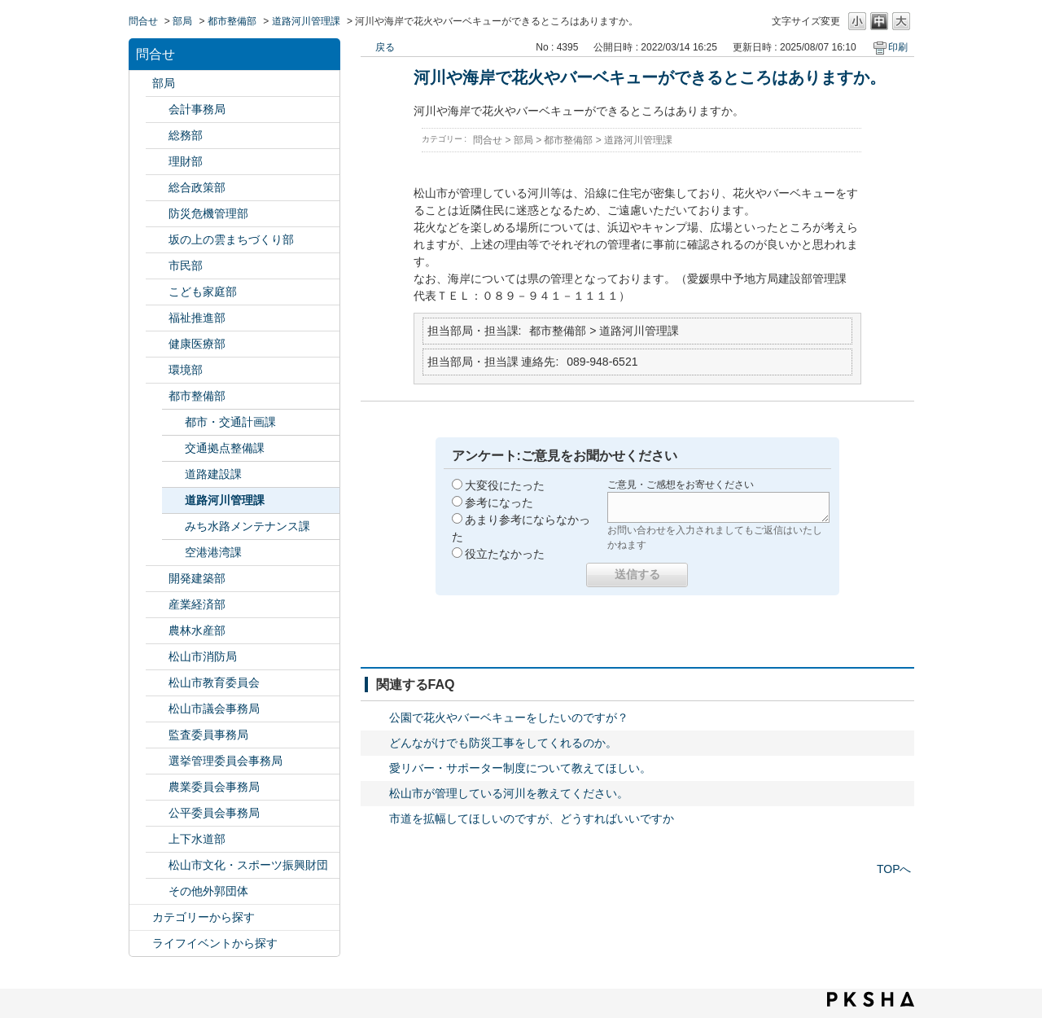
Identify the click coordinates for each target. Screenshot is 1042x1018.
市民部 (186, 265)
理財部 (186, 161)
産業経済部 (197, 604)
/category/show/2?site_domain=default (141, 917)
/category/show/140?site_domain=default (157, 656)
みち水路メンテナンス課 (247, 526)
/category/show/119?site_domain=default (141, 83)
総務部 (186, 135)
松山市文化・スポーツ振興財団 (248, 864)
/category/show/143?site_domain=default (157, 708)
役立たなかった (505, 553)
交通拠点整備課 (225, 447)
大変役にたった (505, 485)
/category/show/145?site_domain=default (157, 813)
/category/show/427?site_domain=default (157, 630)
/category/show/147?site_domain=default (157, 787)
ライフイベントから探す (215, 943)
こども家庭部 (203, 291)
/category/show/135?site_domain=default (157, 396)
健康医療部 (197, 343)
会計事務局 (197, 109)
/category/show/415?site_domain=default (157, 292)
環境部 (186, 369)
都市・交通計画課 (230, 421)
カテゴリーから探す (203, 917)
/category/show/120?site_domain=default (157, 109)
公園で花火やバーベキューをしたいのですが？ (508, 717)
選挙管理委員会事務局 (225, 760)
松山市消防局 (203, 656)
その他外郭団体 (208, 890)
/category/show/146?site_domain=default (157, 735)
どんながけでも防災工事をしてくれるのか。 (503, 742)
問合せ (143, 21)
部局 (182, 21)
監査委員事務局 (208, 734)
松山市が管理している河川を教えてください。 (508, 793)
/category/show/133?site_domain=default (157, 370)
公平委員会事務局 (214, 812)
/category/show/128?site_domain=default (157, 265)
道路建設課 (213, 473)
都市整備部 (232, 21)
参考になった (499, 502)
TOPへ (894, 868)
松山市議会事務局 (214, 708)
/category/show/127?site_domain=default (157, 161)
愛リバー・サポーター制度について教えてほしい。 (520, 767)
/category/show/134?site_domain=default (157, 865)
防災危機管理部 (208, 213)
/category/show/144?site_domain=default (157, 839)
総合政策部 (197, 187)
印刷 (898, 47)
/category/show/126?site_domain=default (157, 187)
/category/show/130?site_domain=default (157, 318)
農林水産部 (197, 630)
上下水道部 (197, 838)
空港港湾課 (213, 552)
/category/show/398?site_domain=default (157, 239)
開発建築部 (197, 578)
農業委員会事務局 (214, 786)
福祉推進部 (197, 317)
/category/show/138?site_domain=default (157, 604)
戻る (385, 47)
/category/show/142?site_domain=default (157, 682)
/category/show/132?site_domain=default (157, 344)
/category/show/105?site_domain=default (141, 943)
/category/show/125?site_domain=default (157, 135)
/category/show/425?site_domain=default (157, 578)
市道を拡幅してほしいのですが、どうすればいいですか (531, 818)
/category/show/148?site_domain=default (157, 761)
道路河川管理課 (306, 21)
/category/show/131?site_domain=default (157, 891)
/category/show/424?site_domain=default (157, 213)
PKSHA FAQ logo (870, 999)
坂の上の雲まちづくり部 (231, 239)
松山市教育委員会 (214, 682)
